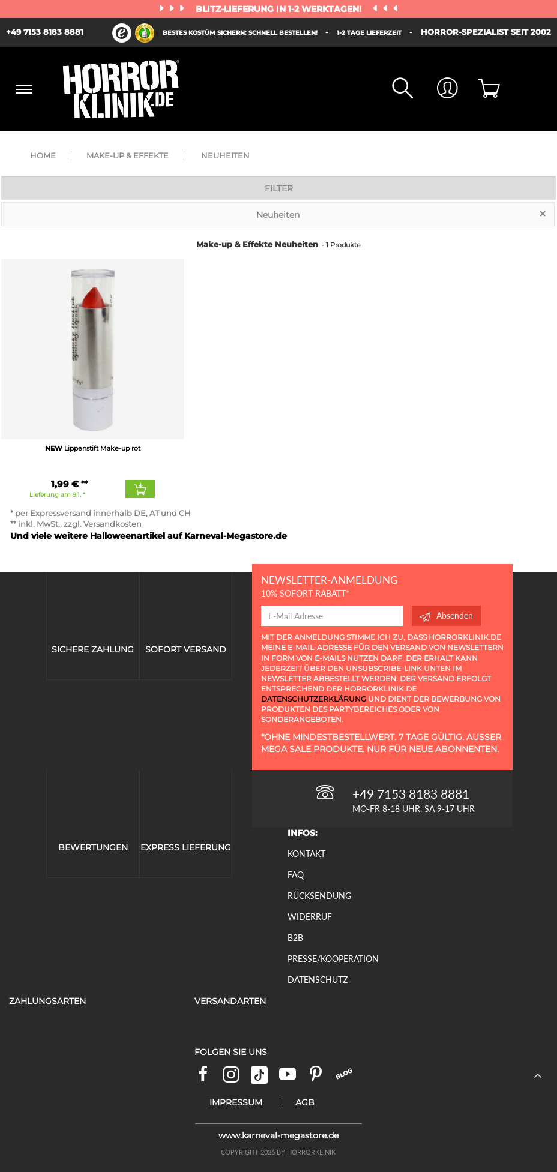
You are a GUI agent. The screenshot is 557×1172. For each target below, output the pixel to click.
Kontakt (306, 854)
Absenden (446, 616)
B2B (295, 938)
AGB (305, 1102)
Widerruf (310, 917)
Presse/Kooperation (333, 959)
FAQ (296, 875)
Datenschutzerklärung (313, 698)
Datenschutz (318, 980)
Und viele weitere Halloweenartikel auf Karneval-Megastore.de (148, 535)
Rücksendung (319, 896)
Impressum (235, 1102)
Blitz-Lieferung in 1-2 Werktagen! (280, 9)
